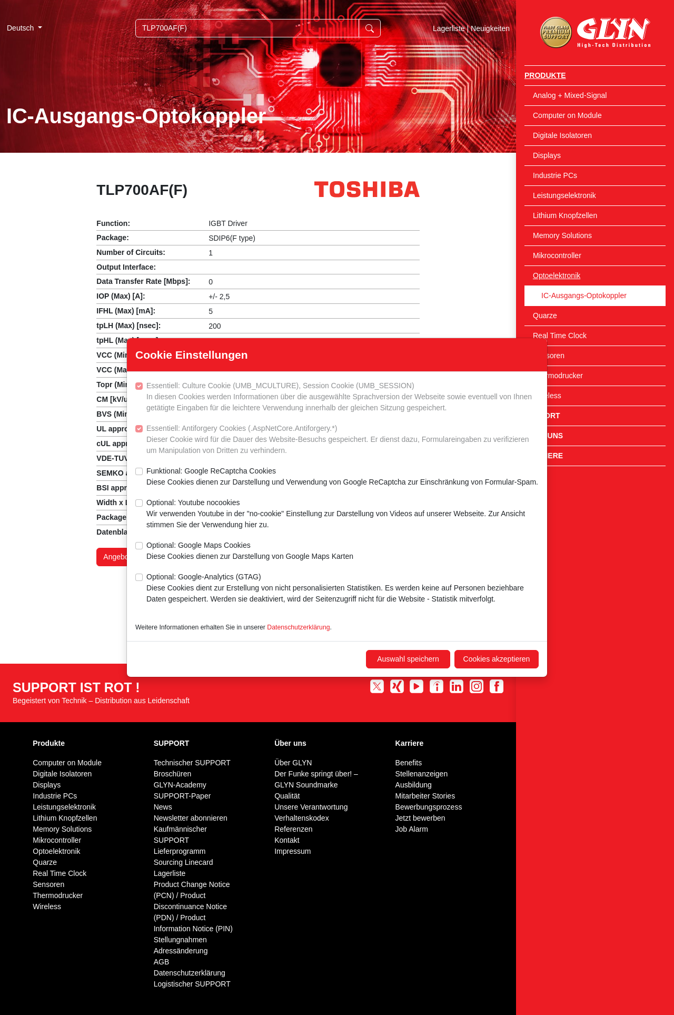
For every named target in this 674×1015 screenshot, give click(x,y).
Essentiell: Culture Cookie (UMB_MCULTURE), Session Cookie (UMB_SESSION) (342, 397)
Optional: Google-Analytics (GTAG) (342, 589)
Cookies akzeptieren (496, 659)
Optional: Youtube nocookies (342, 514)
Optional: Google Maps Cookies (249, 551)
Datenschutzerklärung (298, 627)
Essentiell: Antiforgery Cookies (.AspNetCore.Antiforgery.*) (342, 440)
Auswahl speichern (408, 659)
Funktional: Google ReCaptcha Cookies (342, 477)
